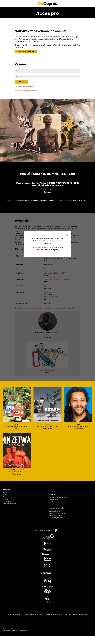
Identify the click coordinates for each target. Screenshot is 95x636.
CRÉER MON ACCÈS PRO (26, 52)
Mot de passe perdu (55, 502)
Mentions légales (54, 511)
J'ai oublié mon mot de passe (24, 86)
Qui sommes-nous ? (9, 504)
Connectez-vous (36, 247)
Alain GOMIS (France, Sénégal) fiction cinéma (78, 408)
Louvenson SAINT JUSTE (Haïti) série (17, 408)
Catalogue (6, 497)
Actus (4, 495)
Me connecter (53, 500)
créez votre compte (50, 247)
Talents (5, 499)
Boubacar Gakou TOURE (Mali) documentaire (47, 408)
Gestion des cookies (55, 515)
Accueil (5, 492)
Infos (4, 506)
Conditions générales (56, 518)
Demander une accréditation (58, 497)
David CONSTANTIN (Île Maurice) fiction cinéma (17, 454)
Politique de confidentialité (57, 513)
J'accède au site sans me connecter (26, 90)
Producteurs (7, 501)
